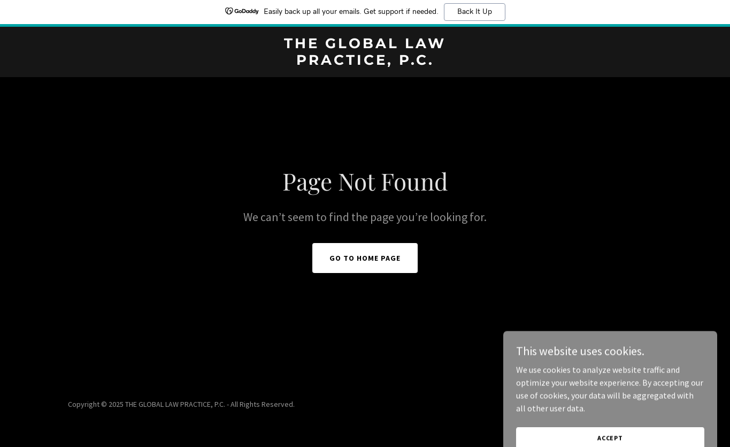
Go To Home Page (365, 258)
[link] (365, 61)
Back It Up (474, 12)
